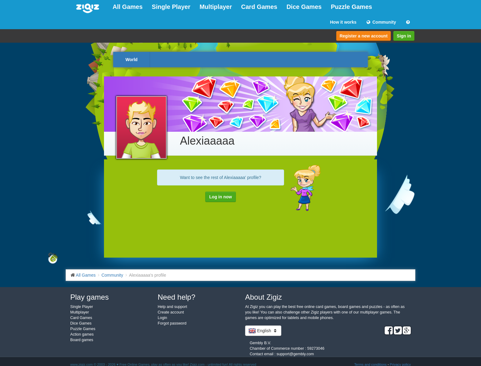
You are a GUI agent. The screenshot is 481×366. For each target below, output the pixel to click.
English (263, 330)
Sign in (404, 35)
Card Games (259, 6)
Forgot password (172, 323)
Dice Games (304, 6)
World (131, 59)
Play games (89, 297)
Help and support (172, 307)
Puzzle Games (351, 6)
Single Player (171, 6)
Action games (82, 334)
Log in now (220, 196)
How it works (343, 22)
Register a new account (363, 35)
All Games (128, 6)
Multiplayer (215, 6)
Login (162, 318)
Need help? (176, 297)
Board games (81, 340)
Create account (171, 312)
